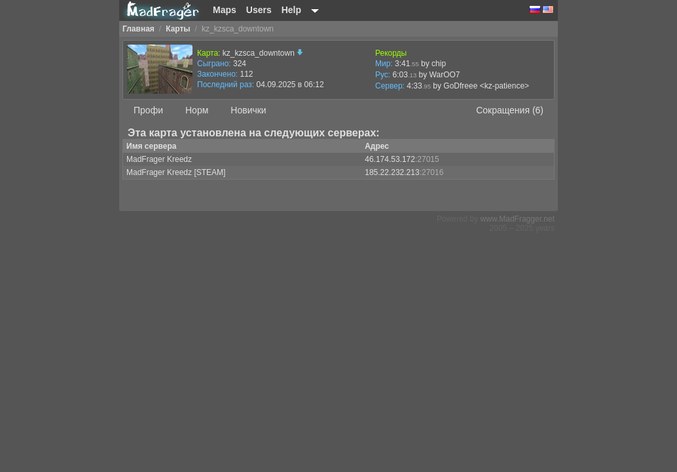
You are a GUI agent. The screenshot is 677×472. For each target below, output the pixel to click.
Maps (224, 10)
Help (291, 10)
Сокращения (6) (509, 110)
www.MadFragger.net (518, 219)
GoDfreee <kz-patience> (486, 85)
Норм (196, 110)
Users (259, 10)
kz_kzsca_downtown (263, 53)
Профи (148, 110)
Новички (248, 110)
